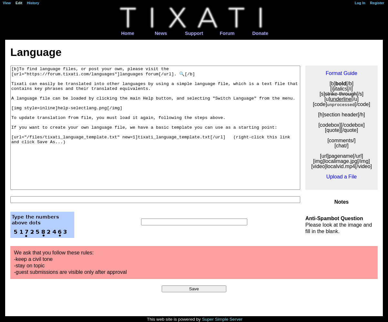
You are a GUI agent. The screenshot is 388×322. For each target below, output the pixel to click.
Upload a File (341, 176)
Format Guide (341, 73)
